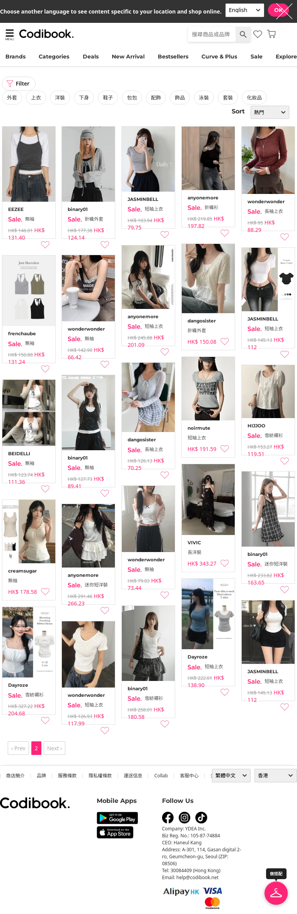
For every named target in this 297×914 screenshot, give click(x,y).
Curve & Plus (219, 56)
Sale (257, 56)
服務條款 (67, 776)
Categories (54, 56)
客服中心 (189, 776)
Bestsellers (173, 56)
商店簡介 (15, 776)
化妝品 (254, 97)
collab (161, 776)
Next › (54, 748)
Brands (15, 56)
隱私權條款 (100, 776)
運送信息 (133, 776)
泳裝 (204, 97)
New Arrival (128, 56)
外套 (12, 97)
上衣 (36, 97)
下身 (84, 97)
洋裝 (60, 97)
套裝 (228, 97)
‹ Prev (18, 748)
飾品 (180, 97)
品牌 (41, 776)
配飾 (156, 97)
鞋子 (108, 97)
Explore (286, 56)
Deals (91, 56)
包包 (132, 97)
